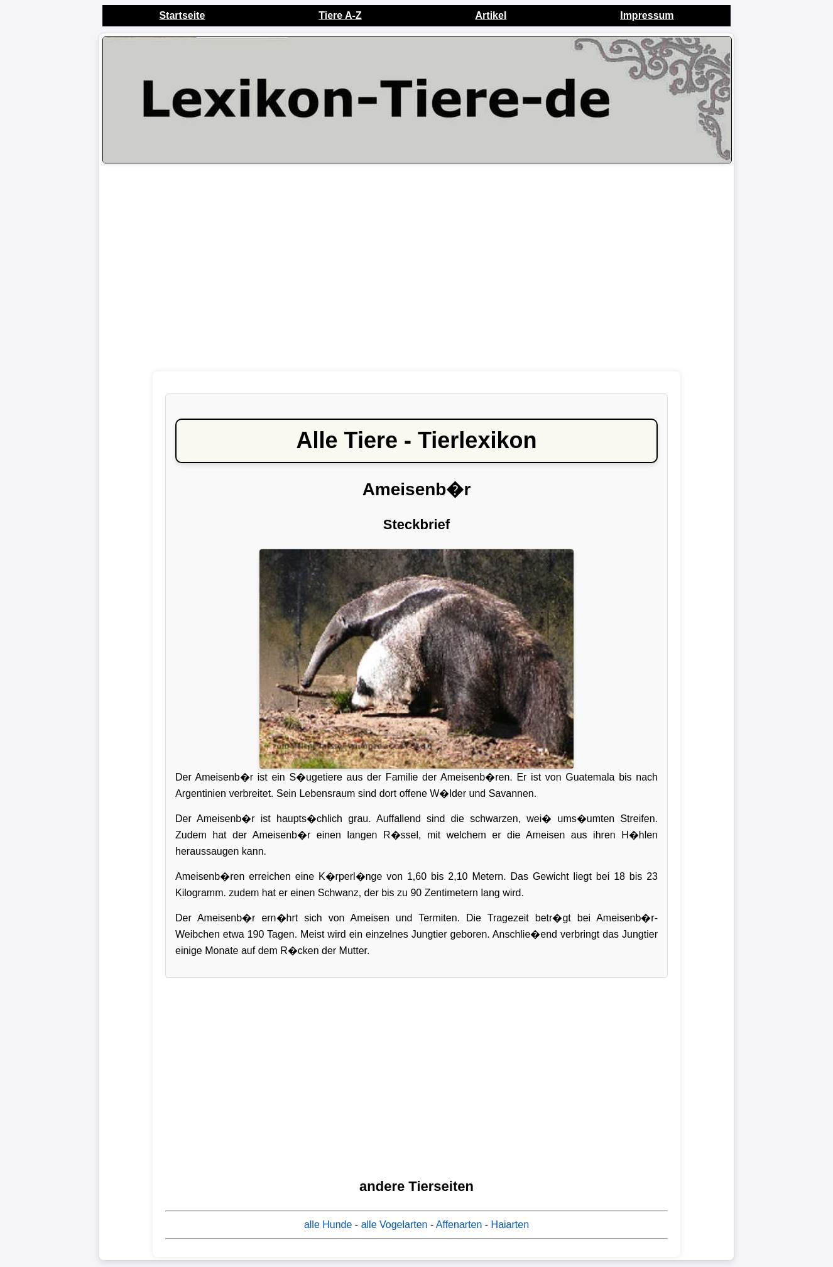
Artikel (491, 15)
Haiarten (510, 1224)
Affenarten (459, 1224)
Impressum (646, 15)
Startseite (182, 15)
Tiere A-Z (339, 15)
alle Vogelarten (394, 1224)
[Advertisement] (416, 267)
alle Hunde (328, 1224)
